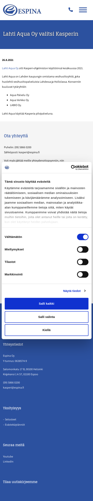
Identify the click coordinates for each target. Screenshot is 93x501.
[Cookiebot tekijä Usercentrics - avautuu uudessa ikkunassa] (70, 167)
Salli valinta (46, 317)
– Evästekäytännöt (14, 424)
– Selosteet (10, 419)
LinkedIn (8, 461)
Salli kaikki (46, 303)
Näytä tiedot (72, 291)
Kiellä (46, 330)
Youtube (8, 456)
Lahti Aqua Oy (10, 68)
